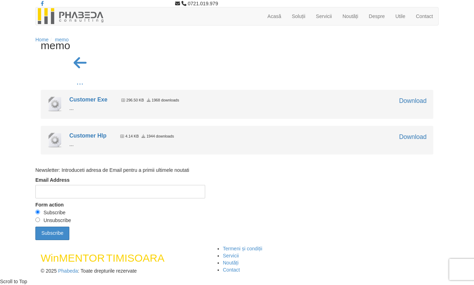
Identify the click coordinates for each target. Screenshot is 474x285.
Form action (49, 205)
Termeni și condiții (242, 248)
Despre (377, 16)
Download (413, 100)
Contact (424, 16)
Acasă (274, 16)
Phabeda (68, 271)
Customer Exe (88, 100)
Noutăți (350, 16)
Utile (400, 16)
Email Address (52, 180)
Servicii (324, 16)
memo (62, 39)
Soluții (298, 16)
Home (41, 39)
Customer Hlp (87, 136)
